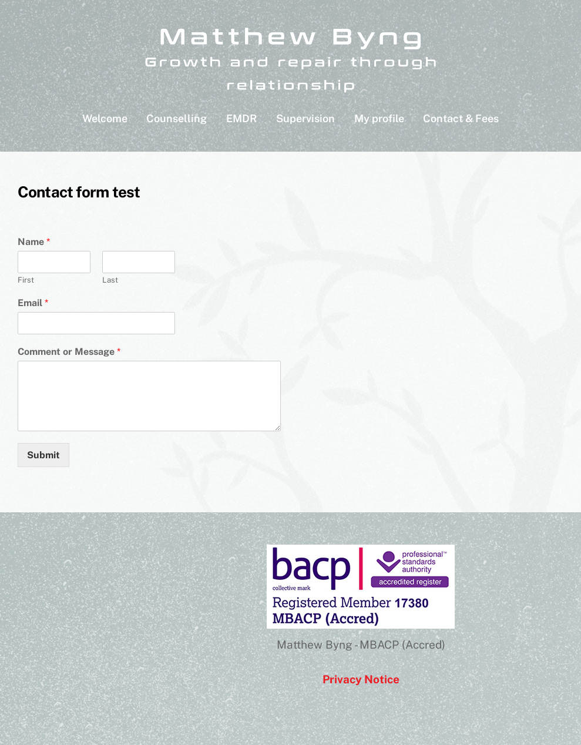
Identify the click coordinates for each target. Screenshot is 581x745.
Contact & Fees (461, 118)
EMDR (241, 118)
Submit (43, 455)
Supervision (305, 118)
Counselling (176, 118)
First (26, 280)
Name (34, 241)
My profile (379, 118)
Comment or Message (69, 351)
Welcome (104, 118)
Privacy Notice (361, 679)
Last (110, 280)
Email (33, 302)
